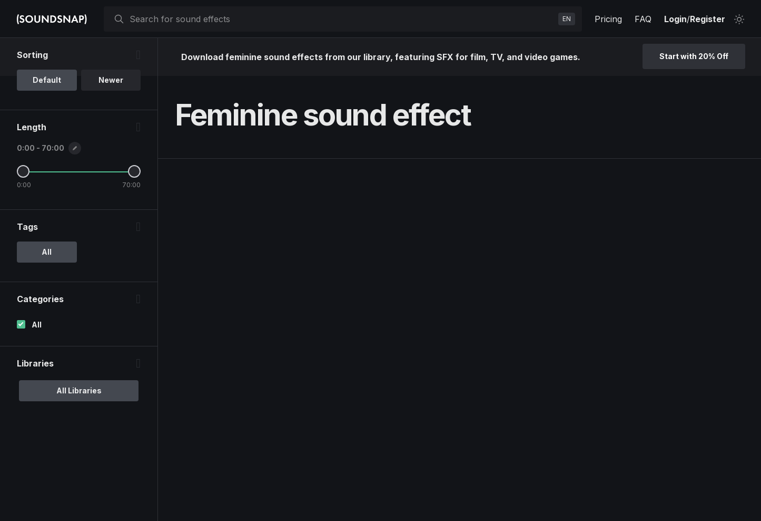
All (37, 324)
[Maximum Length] (134, 171)
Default (47, 79)
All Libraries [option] (79, 390)
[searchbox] (342, 19)
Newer (110, 79)
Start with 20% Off (693, 56)
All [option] (47, 251)
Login (675, 19)
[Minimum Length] (23, 171)
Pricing (608, 19)
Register (707, 19)
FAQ (643, 19)
